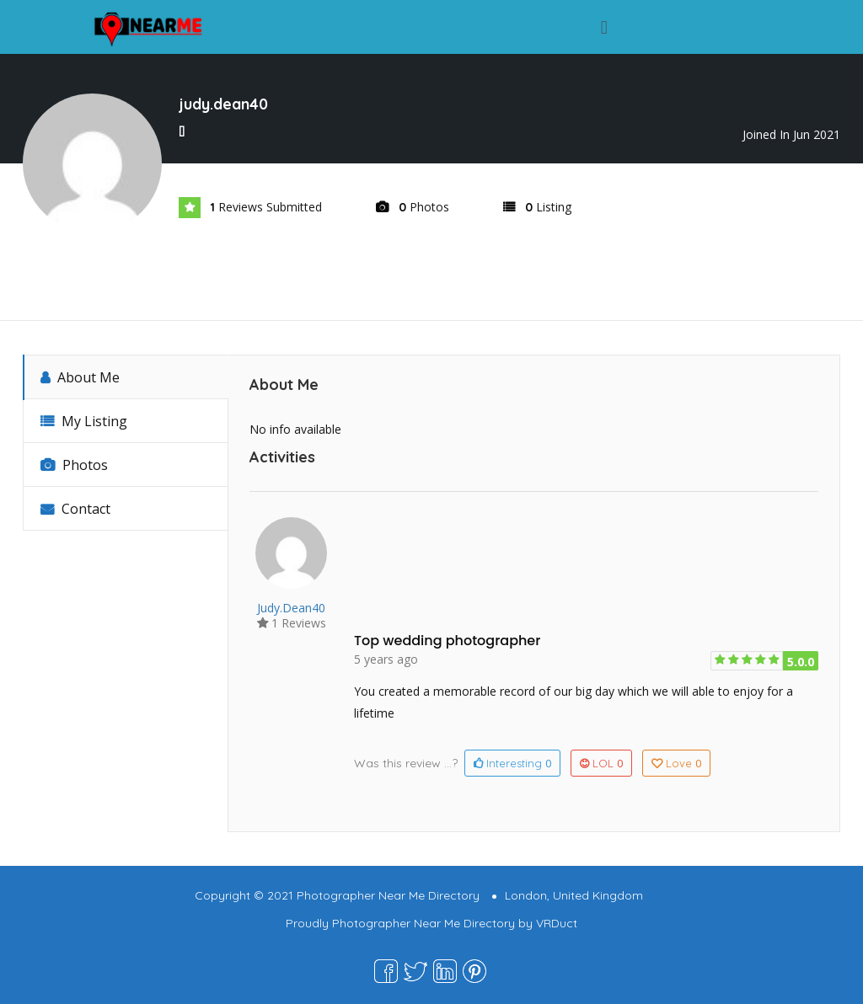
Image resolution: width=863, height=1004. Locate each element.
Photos (74, 465)
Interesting (512, 763)
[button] (604, 27)
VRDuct (556, 923)
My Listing (83, 421)
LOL (601, 763)
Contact (75, 508)
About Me (80, 377)
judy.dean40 (291, 608)
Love (676, 763)
